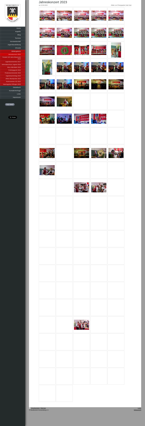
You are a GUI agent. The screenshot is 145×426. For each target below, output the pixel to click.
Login (139, 408)
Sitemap (43, 408)
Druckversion (34, 408)
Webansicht (137, 410)
